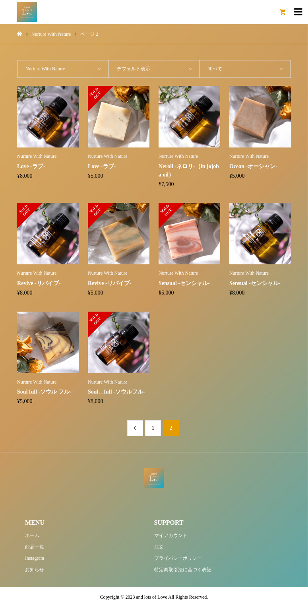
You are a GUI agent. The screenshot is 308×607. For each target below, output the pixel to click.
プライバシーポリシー (178, 558)
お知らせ (34, 569)
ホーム (32, 535)
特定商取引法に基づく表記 (182, 569)
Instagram (34, 558)
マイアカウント (171, 535)
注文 (159, 547)
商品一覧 (34, 547)
